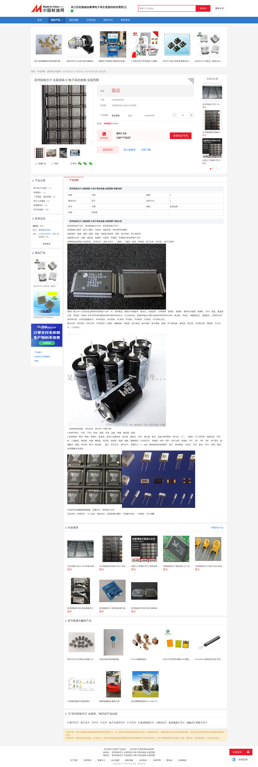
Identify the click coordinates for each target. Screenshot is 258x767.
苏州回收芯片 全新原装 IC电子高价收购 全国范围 (133, 752)
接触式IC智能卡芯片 (197, 722)
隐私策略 (129, 760)
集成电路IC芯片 (177, 722)
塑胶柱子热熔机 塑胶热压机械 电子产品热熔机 (119, 61)
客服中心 (101, 760)
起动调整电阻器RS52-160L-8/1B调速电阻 (149, 701)
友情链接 (182, 760)
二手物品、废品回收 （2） (45, 197)
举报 (54, 163)
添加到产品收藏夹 (42, 356)
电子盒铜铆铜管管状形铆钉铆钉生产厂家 (52, 61)
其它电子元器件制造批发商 (142, 749)
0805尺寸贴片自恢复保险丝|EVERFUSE (180, 61)
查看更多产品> (217, 527)
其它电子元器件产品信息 (115, 749)
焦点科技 (132, 764)
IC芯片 (103, 722)
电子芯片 (85, 722)
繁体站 (169, 760)
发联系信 (108, 149)
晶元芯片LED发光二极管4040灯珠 (209, 61)
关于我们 (74, 760)
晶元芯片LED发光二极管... (45, 286)
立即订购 (146, 149)
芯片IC (95, 722)
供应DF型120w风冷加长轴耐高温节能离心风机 (86, 61)
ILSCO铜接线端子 (139, 659)
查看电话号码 (180, 135)
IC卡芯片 (131, 722)
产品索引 (38, 352)
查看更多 (47, 244)
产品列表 (41, 71)
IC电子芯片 (73, 722)
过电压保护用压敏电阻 (109, 659)
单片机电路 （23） (41, 209)
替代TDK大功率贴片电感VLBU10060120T (85, 659)
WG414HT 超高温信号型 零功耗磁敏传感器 (213, 659)
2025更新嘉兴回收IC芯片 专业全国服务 (219, 132)
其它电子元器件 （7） (43, 188)
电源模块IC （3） (41, 205)
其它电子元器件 (54, 71)
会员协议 (143, 760)
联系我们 (88, 760)
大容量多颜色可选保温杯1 (78, 701)
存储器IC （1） (40, 192)
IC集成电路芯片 (146, 722)
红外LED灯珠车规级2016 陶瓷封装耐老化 (181, 659)
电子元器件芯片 (117, 722)
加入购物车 (130, 149)
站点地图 (115, 760)
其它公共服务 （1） (42, 201)
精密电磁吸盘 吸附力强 (109, 701)
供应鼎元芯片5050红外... (44, 317)
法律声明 (157, 760)
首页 (33, 71)
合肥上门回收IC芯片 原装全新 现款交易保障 (221, 160)
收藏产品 (40, 163)
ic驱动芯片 (161, 722)
